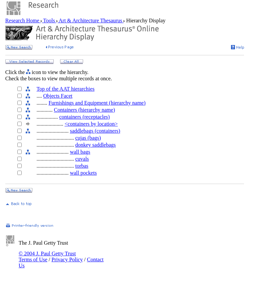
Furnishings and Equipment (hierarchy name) (97, 103)
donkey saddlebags (95, 145)
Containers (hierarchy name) (84, 110)
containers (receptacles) (84, 117)
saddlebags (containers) (95, 131)
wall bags (80, 152)
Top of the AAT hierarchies (65, 89)
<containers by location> (90, 124)
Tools (49, 20)
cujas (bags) (88, 138)
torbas (81, 166)
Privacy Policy (67, 259)
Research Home (23, 20)
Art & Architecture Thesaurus (90, 20)
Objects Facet (57, 96)
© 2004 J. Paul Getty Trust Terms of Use (47, 256)
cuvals (82, 159)
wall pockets (83, 173)
